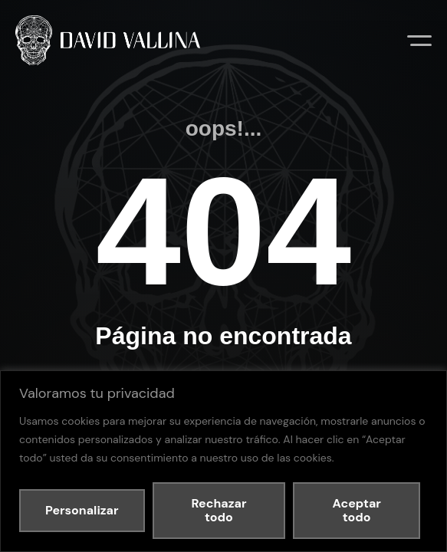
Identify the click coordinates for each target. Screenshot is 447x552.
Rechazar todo (218, 510)
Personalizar (82, 510)
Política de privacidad (228, 361)
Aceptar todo (357, 510)
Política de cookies (306, 361)
